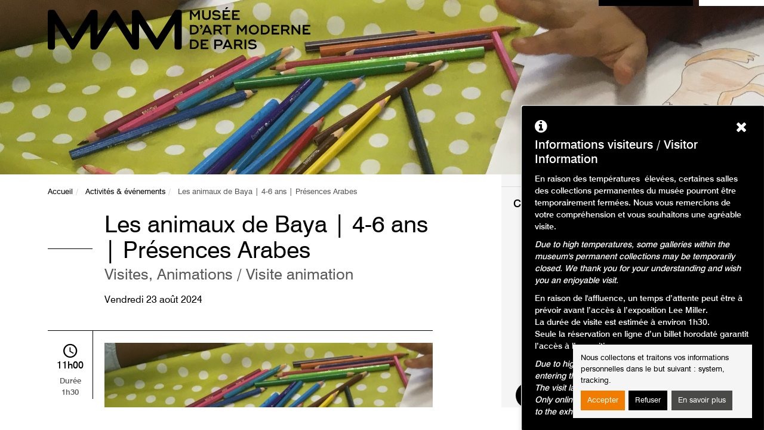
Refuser (648, 400)
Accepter (602, 400)
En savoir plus (702, 400)
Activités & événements (125, 192)
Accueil (60, 192)
